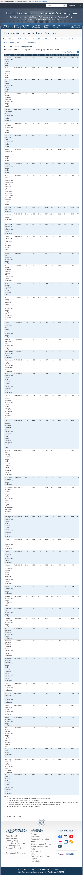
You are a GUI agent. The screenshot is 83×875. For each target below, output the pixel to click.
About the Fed (11, 836)
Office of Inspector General (41, 844)
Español (34, 854)
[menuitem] (6, 26)
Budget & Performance (39, 846)
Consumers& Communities (75, 26)
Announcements (30, 42)
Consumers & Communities (16, 853)
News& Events (15, 26)
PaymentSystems (47, 26)
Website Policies (37, 856)
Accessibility (35, 861)
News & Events (12, 838)
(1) (10, 120)
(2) (10, 211)
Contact (34, 834)
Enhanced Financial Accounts (42, 39)
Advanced (71, 6)
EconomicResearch (57, 26)
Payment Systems (13, 846)
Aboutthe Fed (6, 26)
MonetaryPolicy (25, 26)
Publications (35, 837)
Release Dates (23, 39)
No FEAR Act (36, 851)
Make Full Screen (70, 52)
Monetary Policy (12, 841)
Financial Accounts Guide (64, 39)
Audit (33, 849)
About (19, 42)
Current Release (9, 39)
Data (66, 26)
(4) (5, 756)
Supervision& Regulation (36, 26)
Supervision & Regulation (15, 843)
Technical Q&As (9, 42)
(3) (5, 221)
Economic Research (13, 848)
